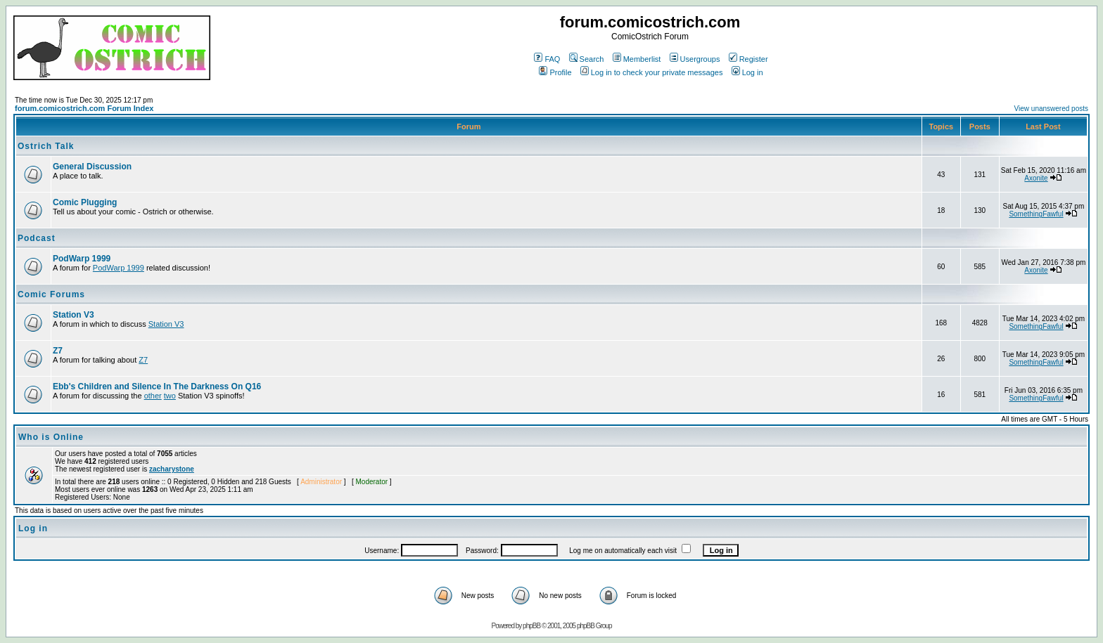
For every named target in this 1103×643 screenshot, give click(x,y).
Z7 (58, 351)
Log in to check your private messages (651, 72)
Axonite (1035, 178)
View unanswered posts (1051, 108)
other (153, 395)
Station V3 (73, 315)
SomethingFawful (1036, 214)
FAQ (547, 59)
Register (748, 59)
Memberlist (637, 59)
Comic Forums (51, 294)
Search (586, 59)
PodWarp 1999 (81, 259)
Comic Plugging (85, 202)
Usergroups (695, 59)
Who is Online (51, 437)
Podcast (37, 238)
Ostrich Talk (46, 146)
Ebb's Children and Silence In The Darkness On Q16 (157, 386)
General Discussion (92, 166)
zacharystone (171, 469)
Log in (747, 72)
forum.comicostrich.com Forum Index (84, 108)
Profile (555, 72)
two (170, 395)
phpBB (531, 626)
